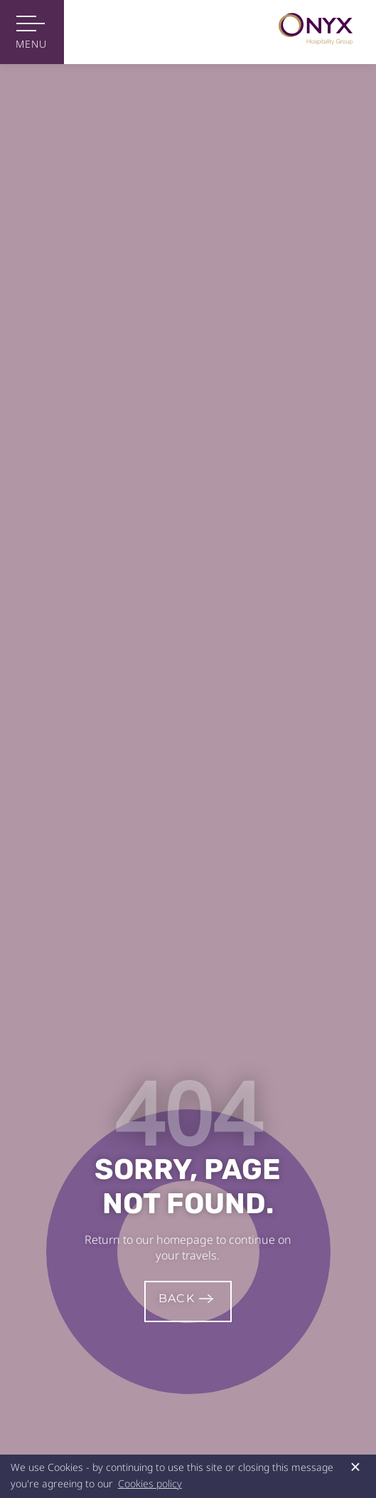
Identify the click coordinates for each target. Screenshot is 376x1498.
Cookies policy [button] (150, 1483)
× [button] (355, 1467)
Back (177, 1298)
